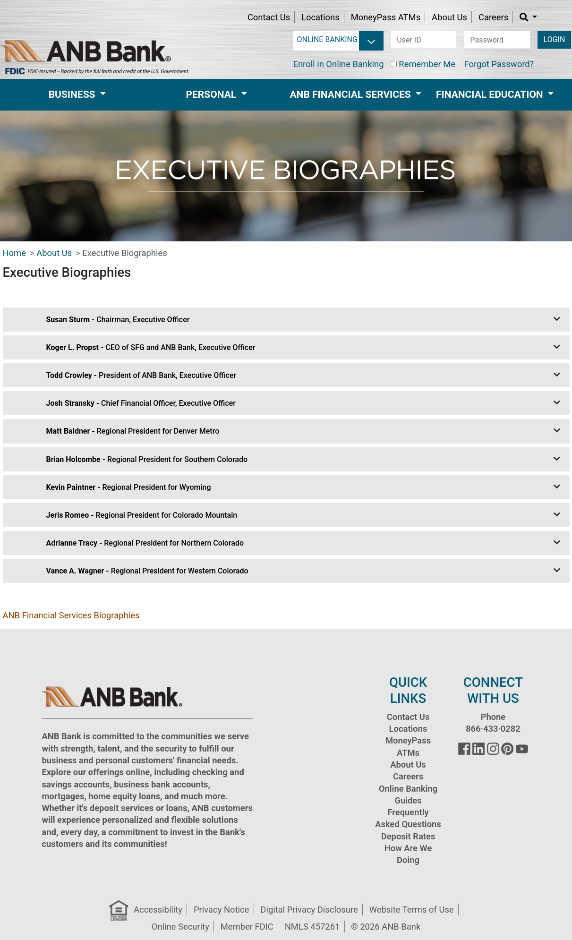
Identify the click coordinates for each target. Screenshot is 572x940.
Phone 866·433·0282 (493, 723)
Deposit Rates (408, 836)
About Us (449, 17)
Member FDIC (247, 926)
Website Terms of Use (411, 909)
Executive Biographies (124, 253)
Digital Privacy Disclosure (309, 909)
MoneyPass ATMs (385, 17)
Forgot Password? (499, 64)
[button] (528, 17)
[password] (497, 40)
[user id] (424, 40)
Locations (320, 17)
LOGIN (554, 39)
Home (14, 253)
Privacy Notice (221, 909)
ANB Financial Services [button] (351, 94)
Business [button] (73, 94)
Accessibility (158, 909)
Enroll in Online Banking (338, 64)
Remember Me (427, 64)
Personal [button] (212, 94)
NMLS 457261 (312, 926)
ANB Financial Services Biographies (71, 615)
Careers (493, 17)
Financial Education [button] (491, 94)
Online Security (180, 926)
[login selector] (344, 40)
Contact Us (269, 17)
